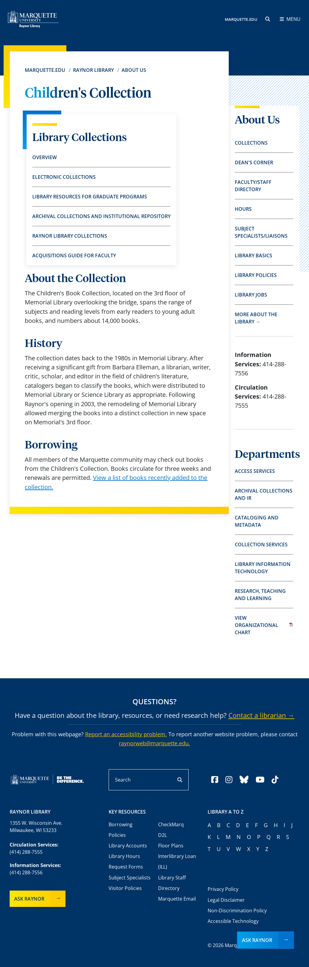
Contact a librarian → (261, 715)
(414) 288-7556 (26, 872)
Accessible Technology (233, 921)
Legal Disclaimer (226, 900)
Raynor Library (93, 70)
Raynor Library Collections (69, 236)
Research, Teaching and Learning (260, 595)
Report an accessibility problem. (126, 734)
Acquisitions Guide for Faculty (74, 255)
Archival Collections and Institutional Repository (101, 216)
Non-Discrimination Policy (237, 910)
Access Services (255, 471)
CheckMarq (171, 824)
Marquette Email (177, 898)
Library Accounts (128, 845)
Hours (243, 209)
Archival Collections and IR (263, 494)
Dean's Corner (254, 162)
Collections (251, 143)
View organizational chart (264, 625)
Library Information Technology (263, 568)
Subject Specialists (130, 877)
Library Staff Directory (172, 883)
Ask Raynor (29, 898)
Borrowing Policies (120, 829)
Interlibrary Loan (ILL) (177, 861)
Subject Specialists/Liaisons (261, 232)
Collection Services (261, 544)
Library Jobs (251, 294)
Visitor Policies (125, 888)
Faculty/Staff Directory (253, 186)
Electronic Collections (64, 177)
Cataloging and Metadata (257, 521)
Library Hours (124, 856)
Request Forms (126, 866)
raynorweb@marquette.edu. (154, 743)
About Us (134, 70)
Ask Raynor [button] (257, 940)
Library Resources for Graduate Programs (89, 196)
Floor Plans (170, 845)
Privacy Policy (223, 889)
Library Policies (256, 275)
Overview (44, 157)
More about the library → (256, 318)
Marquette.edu (45, 70)
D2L (162, 835)
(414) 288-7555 (26, 852)
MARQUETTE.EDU (241, 19)
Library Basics (253, 255)
